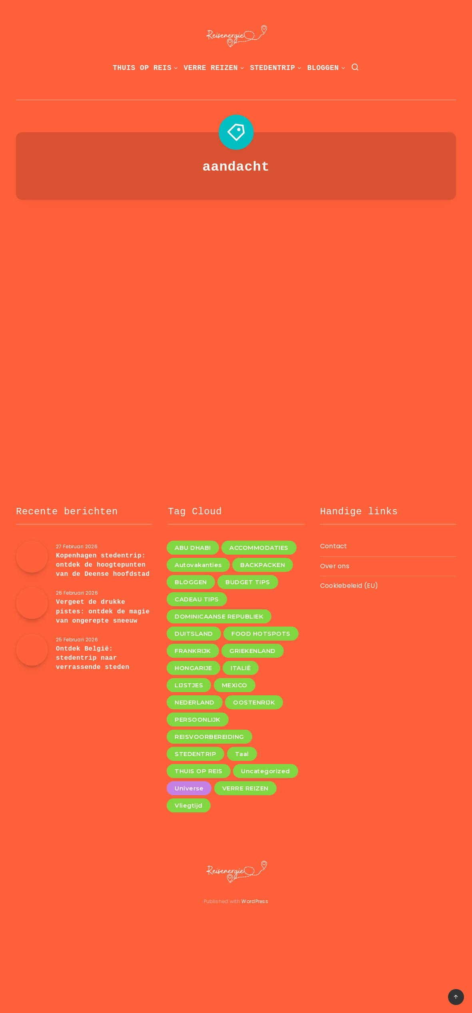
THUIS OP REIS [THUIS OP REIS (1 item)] (199, 771)
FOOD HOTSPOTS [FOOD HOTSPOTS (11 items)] (261, 633)
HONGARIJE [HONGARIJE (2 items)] (193, 668)
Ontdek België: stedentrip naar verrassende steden (92, 658)
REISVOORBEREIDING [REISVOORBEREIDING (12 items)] (209, 736)
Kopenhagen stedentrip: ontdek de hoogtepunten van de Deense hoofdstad (103, 565)
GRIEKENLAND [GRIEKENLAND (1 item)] (252, 651)
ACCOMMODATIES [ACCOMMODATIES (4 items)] (259, 547)
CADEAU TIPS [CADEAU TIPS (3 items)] (197, 599)
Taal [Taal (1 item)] (242, 754)
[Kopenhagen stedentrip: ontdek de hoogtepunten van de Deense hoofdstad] (32, 557)
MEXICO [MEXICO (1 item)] (234, 685)
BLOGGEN (323, 68)
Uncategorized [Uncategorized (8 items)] (265, 771)
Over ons (334, 566)
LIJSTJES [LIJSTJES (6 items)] (189, 685)
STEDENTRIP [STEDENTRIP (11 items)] (195, 754)
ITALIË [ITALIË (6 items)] (241, 668)
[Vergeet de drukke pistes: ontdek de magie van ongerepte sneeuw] (32, 603)
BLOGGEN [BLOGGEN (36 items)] (191, 582)
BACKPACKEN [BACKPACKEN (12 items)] (262, 565)
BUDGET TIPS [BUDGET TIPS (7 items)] (247, 582)
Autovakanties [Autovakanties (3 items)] (198, 565)
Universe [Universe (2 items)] (189, 788)
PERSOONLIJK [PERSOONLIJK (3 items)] (198, 719)
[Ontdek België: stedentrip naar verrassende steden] (32, 650)
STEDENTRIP (272, 68)
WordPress (254, 901)
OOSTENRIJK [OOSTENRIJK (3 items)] (254, 702)
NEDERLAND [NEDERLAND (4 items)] (195, 702)
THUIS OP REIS (142, 68)
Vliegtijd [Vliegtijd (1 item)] (189, 805)
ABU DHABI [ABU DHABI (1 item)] (193, 547)
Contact (333, 546)
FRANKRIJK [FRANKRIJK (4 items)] (193, 651)
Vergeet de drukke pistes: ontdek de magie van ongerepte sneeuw (103, 611)
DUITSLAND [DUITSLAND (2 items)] (194, 633)
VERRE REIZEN (211, 68)
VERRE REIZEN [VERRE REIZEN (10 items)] (245, 788)
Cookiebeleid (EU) (349, 585)
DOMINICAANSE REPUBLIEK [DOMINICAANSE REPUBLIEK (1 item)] (219, 616)
